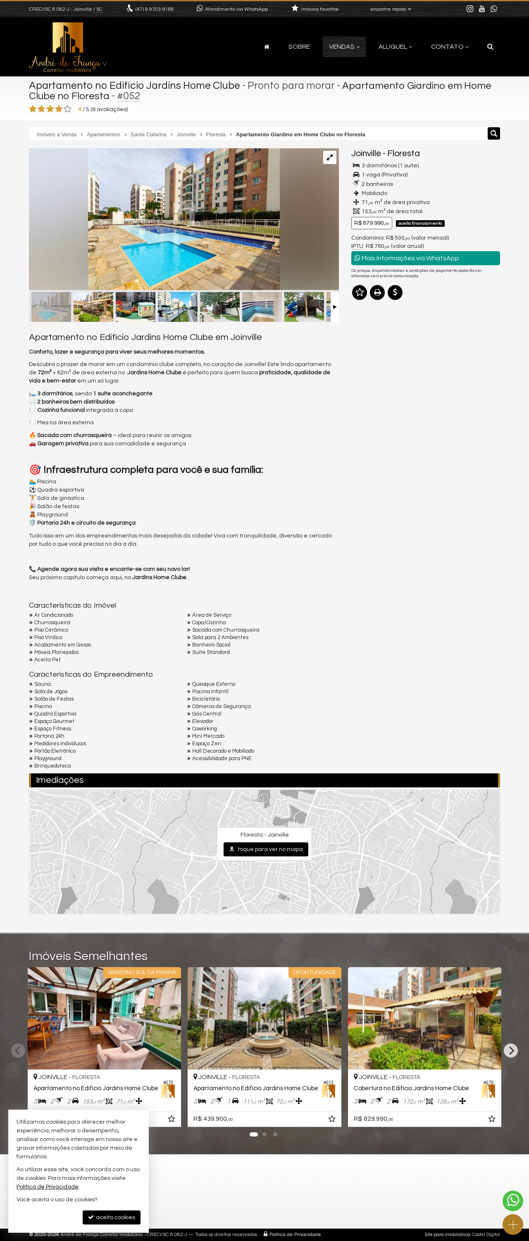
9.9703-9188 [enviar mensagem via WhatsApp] (155, 9)
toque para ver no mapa (266, 849)
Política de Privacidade (295, 1234)
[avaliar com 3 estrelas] (50, 109)
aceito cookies (111, 1217)
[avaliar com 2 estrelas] (41, 109)
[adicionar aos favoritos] (172, 1120)
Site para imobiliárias (447, 1234)
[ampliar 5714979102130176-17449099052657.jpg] (154, 220)
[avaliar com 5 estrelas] (67, 109)
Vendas (344, 46)
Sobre (299, 46)
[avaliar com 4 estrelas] (59, 109)
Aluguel (395, 46)
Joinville (366, 153)
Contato (450, 46)
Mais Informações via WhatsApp (407, 258)
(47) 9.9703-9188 (426, 402)
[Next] (511, 1051)
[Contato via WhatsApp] (513, 1201)
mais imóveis (426, 427)
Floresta (403, 153)
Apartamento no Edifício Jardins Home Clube (134, 85)
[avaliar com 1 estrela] (33, 109)
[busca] (490, 46)
